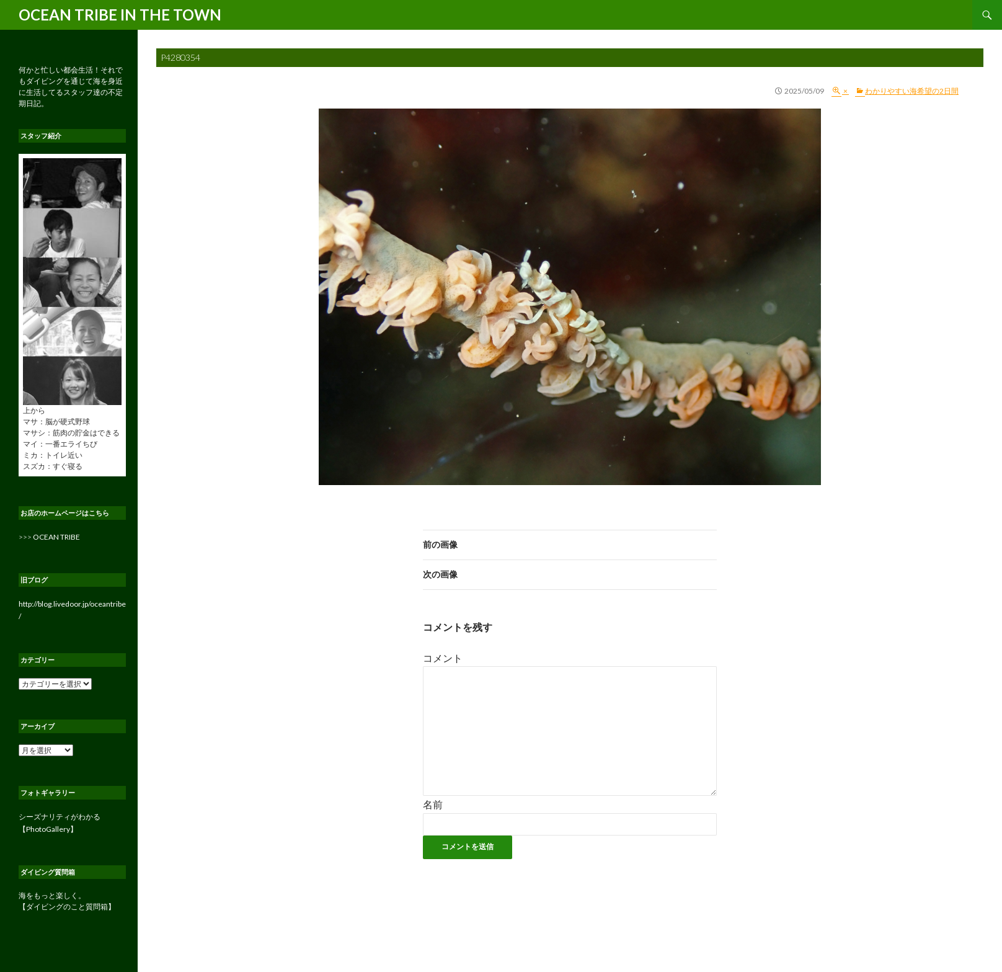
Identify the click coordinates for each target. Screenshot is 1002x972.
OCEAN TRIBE (56, 537)
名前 (433, 804)
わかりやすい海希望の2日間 (912, 91)
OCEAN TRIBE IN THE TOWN (120, 15)
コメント (443, 658)
